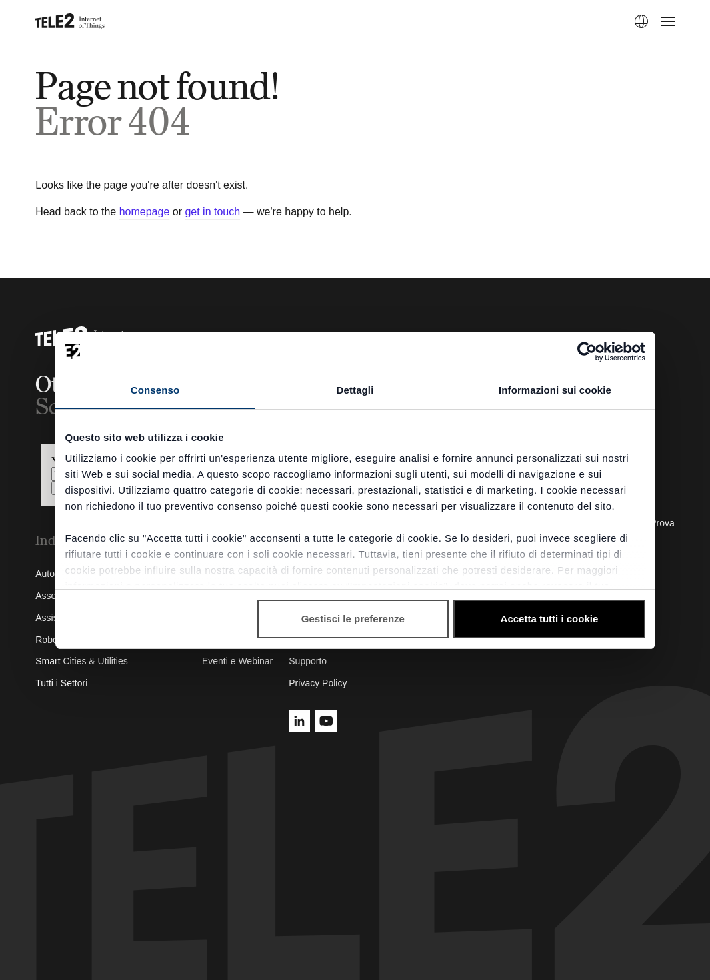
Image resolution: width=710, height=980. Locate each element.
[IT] (641, 21)
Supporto (308, 661)
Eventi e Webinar (237, 661)
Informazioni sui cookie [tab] (555, 390)
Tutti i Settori (61, 683)
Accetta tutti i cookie (550, 618)
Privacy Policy (318, 683)
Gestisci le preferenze (353, 618)
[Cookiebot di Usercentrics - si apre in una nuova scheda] (587, 352)
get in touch (212, 211)
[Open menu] (666, 21)
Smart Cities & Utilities (81, 661)
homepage (144, 211)
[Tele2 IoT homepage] (70, 21)
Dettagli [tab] (355, 390)
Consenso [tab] (155, 390)
